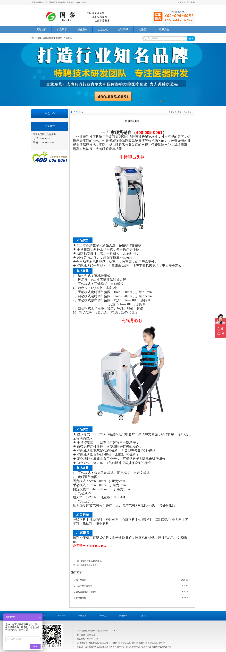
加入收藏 (191, 2)
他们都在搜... (37, 38)
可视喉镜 (68, 38)
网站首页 (41, 29)
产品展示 (62, 29)
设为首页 (181, 2)
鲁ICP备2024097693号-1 (99, 643)
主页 (179, 112)
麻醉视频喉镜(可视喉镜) (91, 561)
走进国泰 (144, 29)
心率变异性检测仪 (88, 565)
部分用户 (82, 29)
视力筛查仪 (48, 38)
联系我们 (164, 29)
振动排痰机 (58, 38)
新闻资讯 (123, 29)
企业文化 (103, 29)
